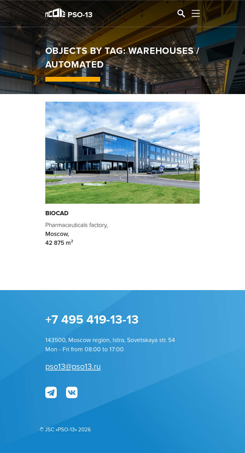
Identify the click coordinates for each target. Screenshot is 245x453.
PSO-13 (69, 13)
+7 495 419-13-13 (92, 319)
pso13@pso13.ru (73, 367)
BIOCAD (57, 213)
